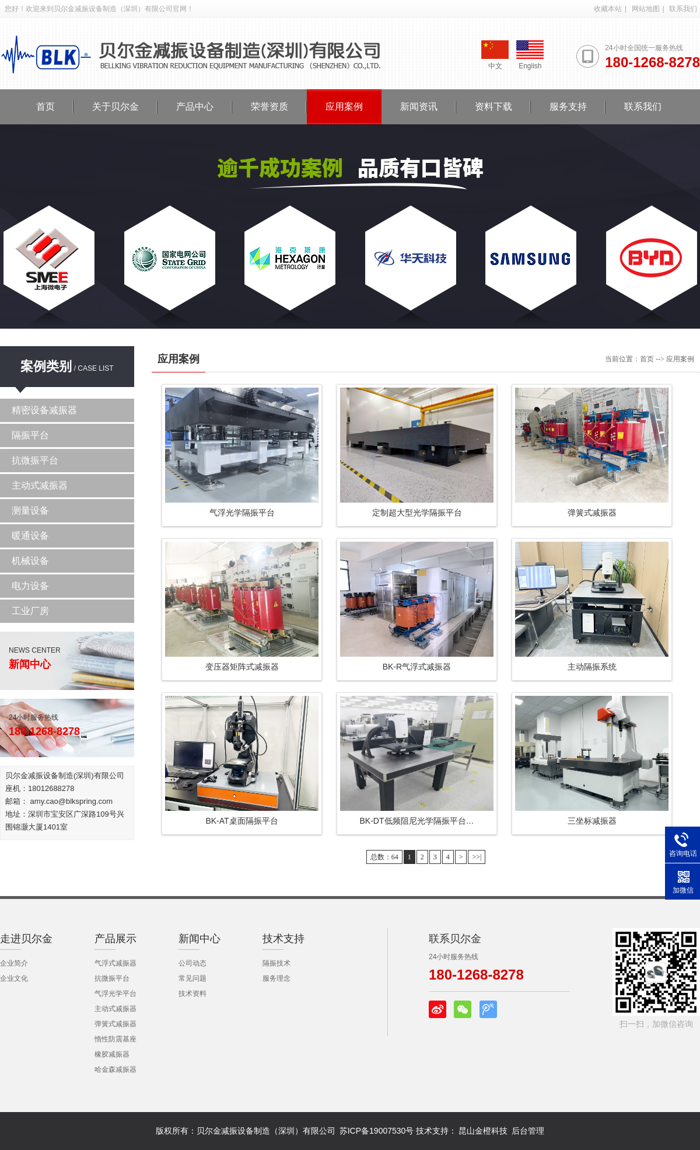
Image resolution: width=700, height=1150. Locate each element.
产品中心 (195, 106)
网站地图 (646, 9)
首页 (45, 106)
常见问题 (192, 978)
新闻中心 (199, 939)
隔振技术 (276, 963)
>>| (476, 857)
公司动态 (192, 963)
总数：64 (384, 857)
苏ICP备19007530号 (377, 1130)
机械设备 (30, 561)
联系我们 (683, 9)
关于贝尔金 (115, 106)
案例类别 (46, 366)
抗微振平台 (35, 460)
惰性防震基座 (115, 1039)
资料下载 (493, 106)
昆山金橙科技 (483, 1130)
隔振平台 (30, 435)
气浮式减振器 (115, 963)
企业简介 (14, 963)
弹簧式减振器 (115, 1024)
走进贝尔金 (26, 939)
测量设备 (30, 510)
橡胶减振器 (112, 1054)
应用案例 (344, 106)
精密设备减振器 (44, 410)
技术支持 (283, 939)
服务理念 (276, 978)
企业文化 (14, 978)
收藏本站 (608, 9)
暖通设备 (30, 536)
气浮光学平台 (115, 993)
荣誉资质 (269, 106)
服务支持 (568, 106)
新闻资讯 (419, 106)
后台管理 (528, 1130)
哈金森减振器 (115, 1069)
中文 (495, 55)
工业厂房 (30, 611)
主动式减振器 (40, 485)
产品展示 (115, 939)
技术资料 (192, 993)
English (530, 55)
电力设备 (30, 586)
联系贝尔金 (455, 939)
